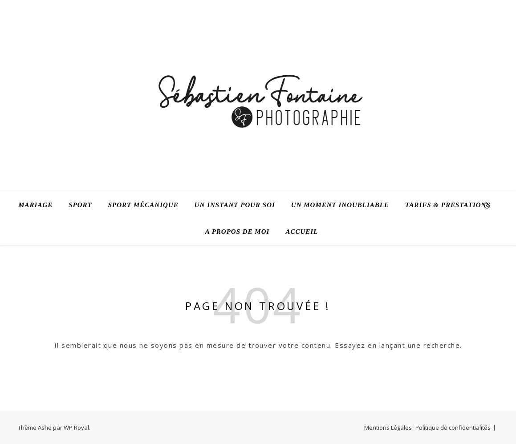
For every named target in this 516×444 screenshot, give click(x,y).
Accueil (301, 231)
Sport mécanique (143, 204)
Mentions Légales (388, 428)
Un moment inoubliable (340, 204)
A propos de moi (237, 231)
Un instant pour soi (235, 204)
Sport (80, 204)
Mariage (35, 204)
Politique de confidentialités (453, 428)
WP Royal (76, 428)
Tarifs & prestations (448, 204)
